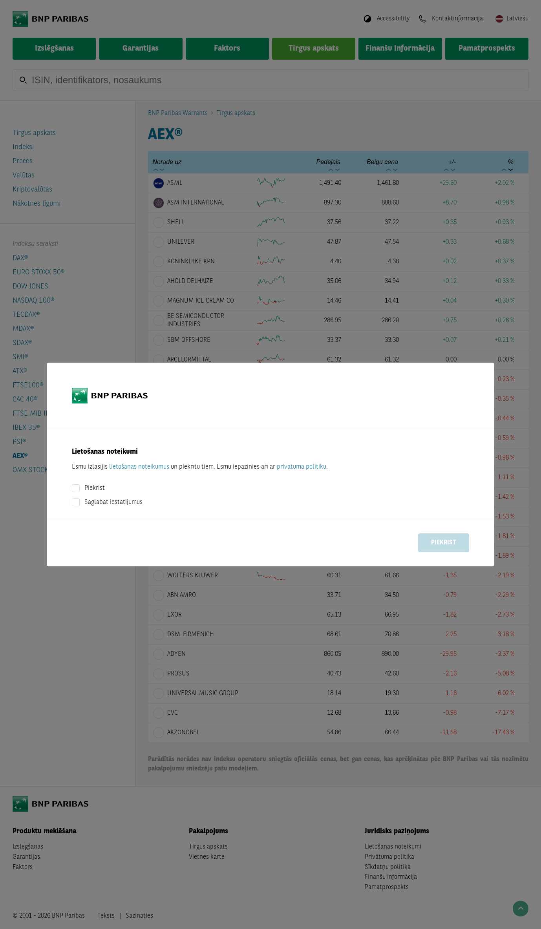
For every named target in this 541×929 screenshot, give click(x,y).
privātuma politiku (301, 467)
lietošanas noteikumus (139, 467)
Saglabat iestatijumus (113, 502)
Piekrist (94, 488)
